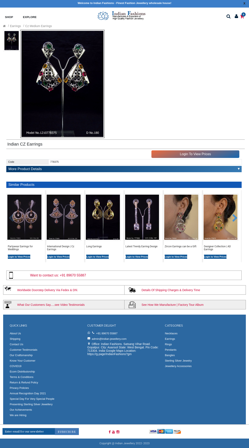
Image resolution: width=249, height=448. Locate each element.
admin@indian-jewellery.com (109, 338)
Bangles (170, 355)
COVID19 (15, 366)
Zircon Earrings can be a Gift (180, 246)
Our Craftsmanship (21, 355)
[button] (8, 216)
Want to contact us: (44, 275)
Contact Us (16, 344)
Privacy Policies (19, 387)
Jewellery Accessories (178, 366)
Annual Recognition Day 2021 (28, 393)
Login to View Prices (19, 256)
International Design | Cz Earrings (60, 248)
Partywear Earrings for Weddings (20, 248)
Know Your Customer (22, 360)
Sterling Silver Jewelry (178, 360)
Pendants (170, 349)
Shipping (15, 338)
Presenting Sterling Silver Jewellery (31, 404)
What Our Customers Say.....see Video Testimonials (51, 304)
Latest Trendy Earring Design (142, 246)
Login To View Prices (195, 154)
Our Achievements (21, 409)
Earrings (15, 26)
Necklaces (171, 333)
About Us (15, 333)
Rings (168, 344)
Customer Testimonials (23, 349)
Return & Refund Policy (24, 382)
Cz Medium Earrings (38, 26)
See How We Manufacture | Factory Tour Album (173, 304)
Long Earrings (94, 246)
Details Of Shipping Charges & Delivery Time (171, 290)
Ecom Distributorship (22, 371)
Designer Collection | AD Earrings (217, 248)
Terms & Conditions (21, 377)
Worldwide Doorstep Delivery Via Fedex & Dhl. (47, 290)
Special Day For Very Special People (32, 398)
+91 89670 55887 (73, 275)
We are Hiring (18, 415)
